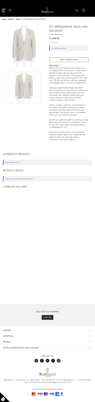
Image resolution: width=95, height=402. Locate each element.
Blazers (18, 19)
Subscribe (47, 317)
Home (4, 19)
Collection (11, 19)
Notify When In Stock (69, 59)
